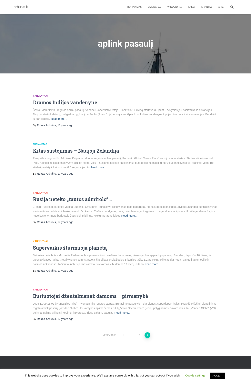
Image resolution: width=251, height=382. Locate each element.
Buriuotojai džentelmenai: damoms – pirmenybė (90, 296)
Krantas (206, 6)
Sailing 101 (155, 6)
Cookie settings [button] (195, 375)
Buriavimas (134, 6)
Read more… (59, 118)
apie (221, 6)
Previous (110, 335)
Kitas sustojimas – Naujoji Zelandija (76, 150)
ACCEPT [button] (218, 375)
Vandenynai (174, 6)
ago (65, 125)
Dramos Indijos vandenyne (65, 102)
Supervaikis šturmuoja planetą (70, 248)
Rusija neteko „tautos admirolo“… (72, 199)
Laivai (191, 6)
